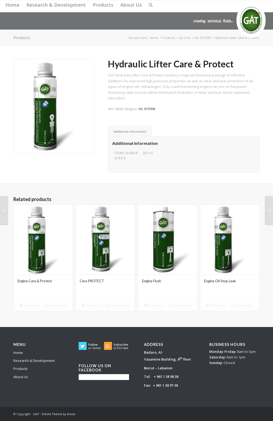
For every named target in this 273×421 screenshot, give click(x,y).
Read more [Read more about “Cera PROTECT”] (91, 305)
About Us (20, 376)
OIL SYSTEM (146, 109)
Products (20, 368)
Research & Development (34, 360)
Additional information (130, 131)
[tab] (130, 131)
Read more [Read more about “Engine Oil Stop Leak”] (216, 305)
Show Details (56, 305)
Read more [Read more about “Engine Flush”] (154, 305)
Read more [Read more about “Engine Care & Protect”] (29, 305)
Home (18, 352)
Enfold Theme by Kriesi (58, 414)
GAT (36, 414)
